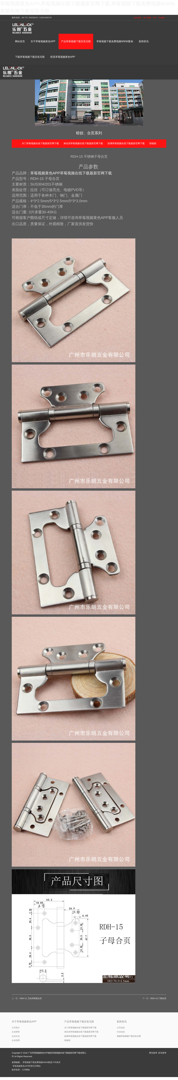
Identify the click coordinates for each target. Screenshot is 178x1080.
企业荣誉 (16, 1032)
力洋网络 (26, 1070)
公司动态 (121, 1027)
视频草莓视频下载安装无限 (129, 1036)
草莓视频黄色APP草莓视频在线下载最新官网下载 (71, 173)
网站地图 (4, 1078)
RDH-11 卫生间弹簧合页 (31, 998)
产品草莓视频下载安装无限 (79, 1021)
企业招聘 (16, 1040)
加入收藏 (147, 18)
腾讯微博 (153, 1053)
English (162, 18)
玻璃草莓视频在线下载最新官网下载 (126, 143)
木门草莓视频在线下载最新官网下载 (40, 143)
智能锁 (152, 143)
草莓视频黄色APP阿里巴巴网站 (27, 1066)
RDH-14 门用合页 (158, 998)
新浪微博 (162, 1053)
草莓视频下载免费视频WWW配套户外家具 (41, 1062)
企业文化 (16, 1036)
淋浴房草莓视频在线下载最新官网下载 (83, 143)
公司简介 (16, 1027)
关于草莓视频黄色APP (24, 1021)
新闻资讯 (122, 1021)
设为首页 (137, 18)
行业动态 (121, 1032)
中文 (155, 18)
